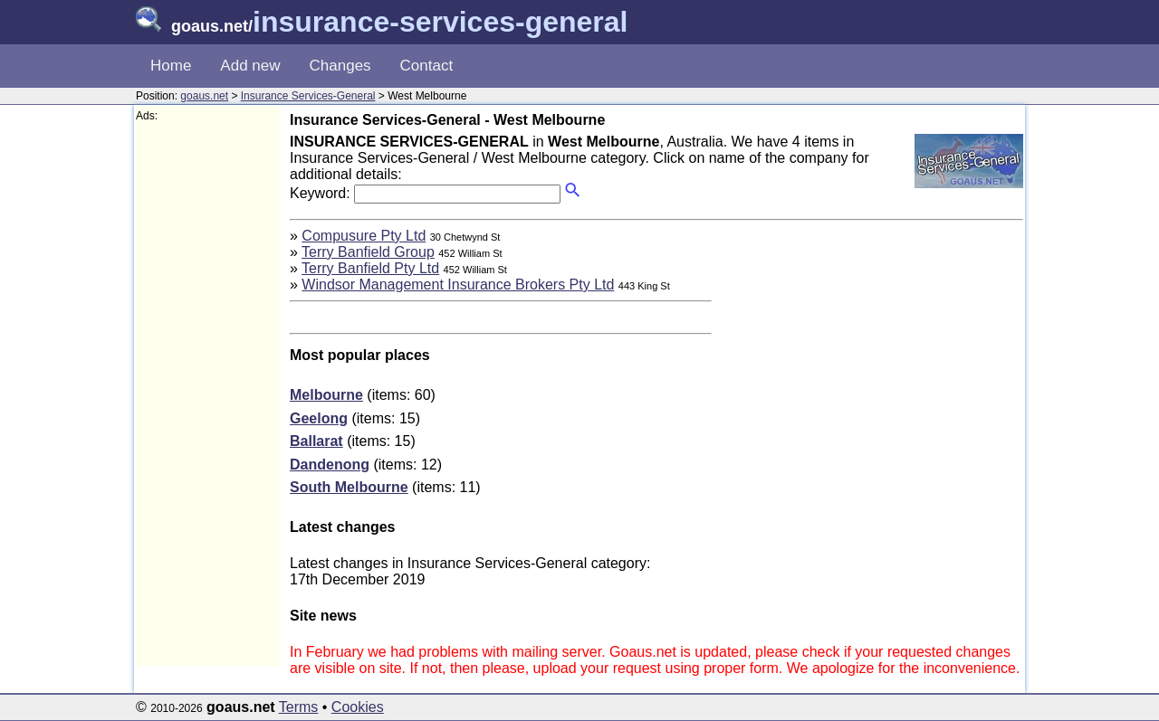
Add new (250, 65)
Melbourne (326, 395)
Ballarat (316, 441)
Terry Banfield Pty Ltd (370, 268)
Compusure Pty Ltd (364, 235)
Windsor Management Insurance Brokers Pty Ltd (458, 284)
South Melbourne (349, 487)
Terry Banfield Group (368, 252)
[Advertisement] (208, 394)
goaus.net (204, 96)
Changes (340, 65)
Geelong (319, 418)
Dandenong (329, 464)
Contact (427, 65)
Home (170, 65)
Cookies (357, 707)
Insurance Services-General (308, 96)
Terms (299, 707)
